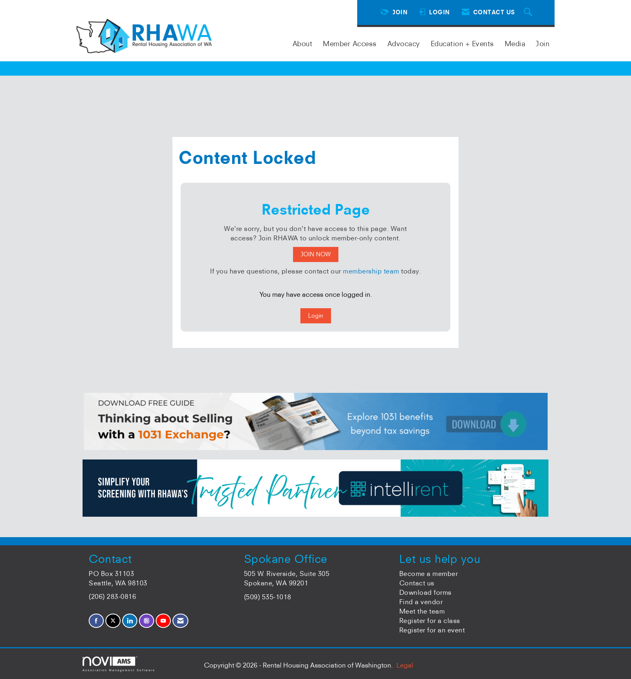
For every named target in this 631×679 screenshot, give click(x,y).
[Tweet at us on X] (113, 621)
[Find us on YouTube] (163, 621)
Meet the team (422, 611)
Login (315, 315)
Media (515, 43)
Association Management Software (119, 664)
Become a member (428, 573)
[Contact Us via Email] (180, 621)
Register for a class (429, 620)
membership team (371, 271)
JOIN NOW (316, 254)
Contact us (416, 583)
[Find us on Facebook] (96, 621)
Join (542, 43)
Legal (404, 665)
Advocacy (403, 43)
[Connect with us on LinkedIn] (129, 621)
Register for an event (432, 630)
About (303, 43)
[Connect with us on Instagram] (146, 621)
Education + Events (462, 43)
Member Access (350, 43)
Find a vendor (421, 602)
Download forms (425, 592)
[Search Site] (529, 12)
